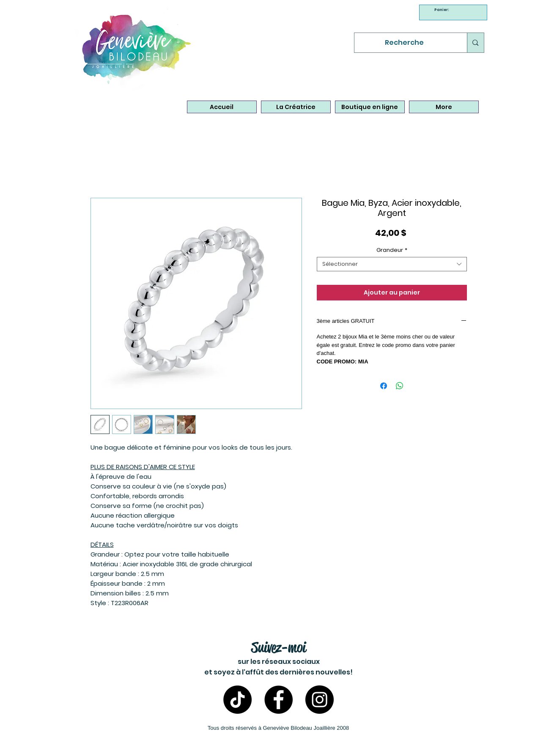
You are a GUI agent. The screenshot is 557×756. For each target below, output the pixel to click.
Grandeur (391, 250)
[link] (442, 10)
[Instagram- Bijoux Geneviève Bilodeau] (319, 699)
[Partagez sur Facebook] (384, 386)
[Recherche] (404, 42)
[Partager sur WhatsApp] (400, 386)
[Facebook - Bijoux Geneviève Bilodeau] (278, 699)
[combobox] (392, 264)
